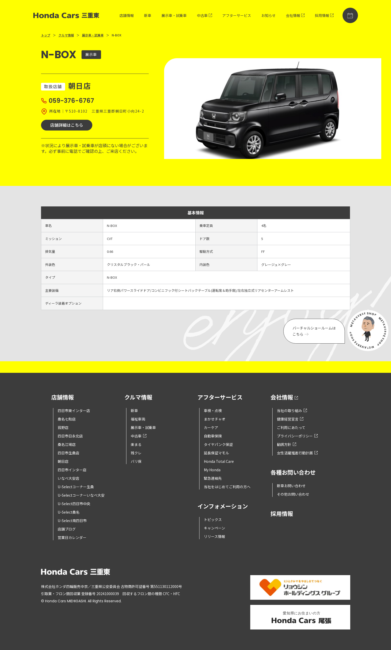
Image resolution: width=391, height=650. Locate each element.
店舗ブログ (67, 529)
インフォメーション (222, 507)
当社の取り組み (292, 410)
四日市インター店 (72, 469)
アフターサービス (236, 15)
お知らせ (268, 15)
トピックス (213, 519)
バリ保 (136, 461)
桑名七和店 (67, 419)
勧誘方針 (286, 444)
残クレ (136, 452)
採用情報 (324, 15)
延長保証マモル (216, 452)
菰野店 (63, 427)
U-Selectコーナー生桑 (76, 486)
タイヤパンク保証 (218, 444)
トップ (45, 35)
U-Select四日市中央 (74, 503)
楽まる (136, 444)
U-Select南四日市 (72, 520)
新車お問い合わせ (291, 485)
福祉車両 (138, 419)
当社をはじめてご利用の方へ (227, 486)
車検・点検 (213, 410)
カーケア (211, 427)
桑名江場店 (67, 444)
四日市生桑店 (68, 452)
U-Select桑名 (68, 512)
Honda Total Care (219, 461)
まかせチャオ (214, 419)
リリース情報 (214, 536)
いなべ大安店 (68, 478)
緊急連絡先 (213, 478)
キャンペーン (214, 528)
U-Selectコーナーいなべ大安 (81, 495)
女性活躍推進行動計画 (297, 452)
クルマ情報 (66, 35)
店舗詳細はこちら (66, 125)
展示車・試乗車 (174, 15)
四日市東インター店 (74, 410)
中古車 (204, 15)
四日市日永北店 (70, 435)
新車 (147, 15)
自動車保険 (213, 435)
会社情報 (295, 15)
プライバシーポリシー (297, 435)
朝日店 (63, 461)
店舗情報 (126, 15)
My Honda (212, 469)
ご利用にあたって (291, 427)
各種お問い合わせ (293, 473)
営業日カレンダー (72, 537)
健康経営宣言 (290, 419)
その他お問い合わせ (293, 494)
